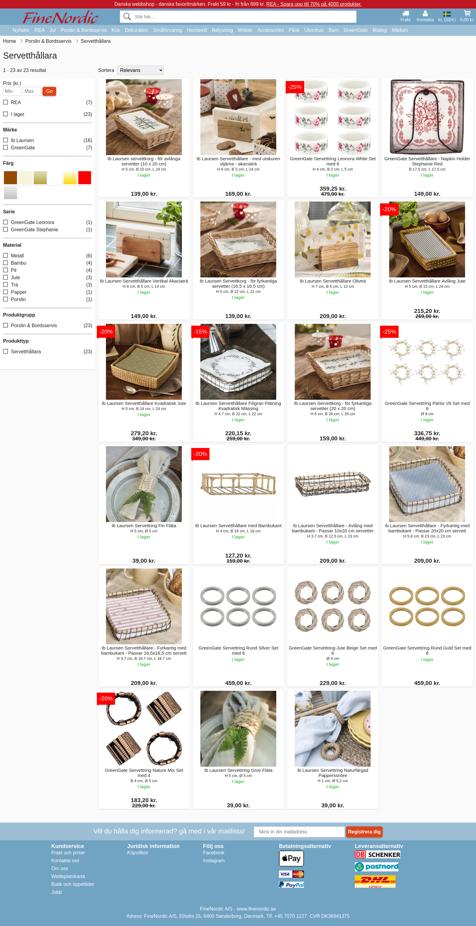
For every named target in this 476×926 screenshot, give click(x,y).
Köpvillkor (137, 852)
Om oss (59, 868)
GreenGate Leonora (47, 223)
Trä (47, 285)
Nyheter (21, 30)
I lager (47, 114)
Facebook (213, 852)
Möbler (245, 30)
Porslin (47, 300)
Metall (47, 256)
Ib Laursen (47, 141)
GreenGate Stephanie (47, 230)
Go (49, 91)
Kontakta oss (65, 860)
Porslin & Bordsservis (83, 30)
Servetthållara (47, 352)
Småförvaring (167, 30)
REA (40, 30)
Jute (47, 278)
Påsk (294, 30)
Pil (47, 270)
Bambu (47, 263)
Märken (400, 30)
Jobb (56, 892)
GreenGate (356, 30)
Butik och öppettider (72, 884)
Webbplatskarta (68, 876)
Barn (333, 30)
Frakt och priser (68, 852)
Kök (115, 30)
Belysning (222, 30)
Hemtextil (197, 30)
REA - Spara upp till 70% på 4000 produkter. (314, 4)
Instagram (214, 860)
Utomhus (314, 30)
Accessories (271, 30)
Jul (52, 30)
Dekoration (136, 30)
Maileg (379, 30)
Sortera (106, 70)
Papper (47, 292)
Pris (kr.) (12, 83)
